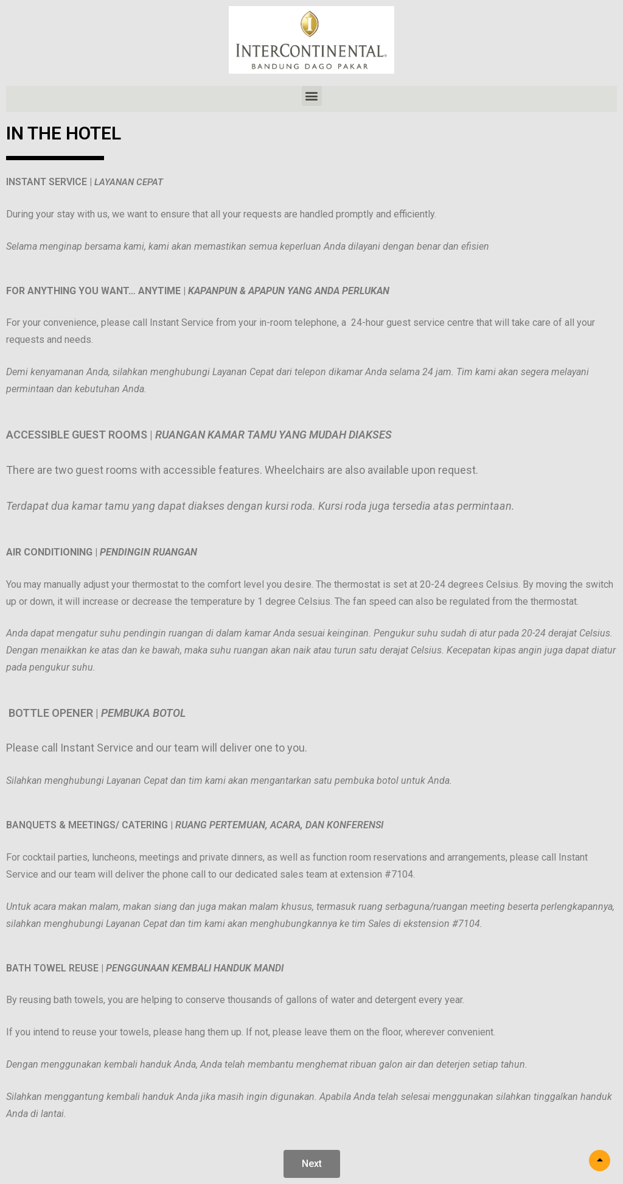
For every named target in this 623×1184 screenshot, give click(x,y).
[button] (312, 96)
